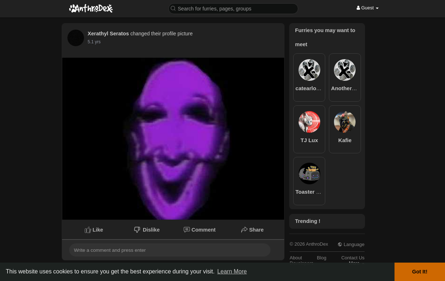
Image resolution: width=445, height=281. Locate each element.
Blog (321, 257)
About (296, 257)
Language (351, 244)
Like (94, 230)
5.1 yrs (94, 41)
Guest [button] (368, 7)
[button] (233, 8)
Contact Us (352, 257)
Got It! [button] (419, 272)
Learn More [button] (232, 271)
